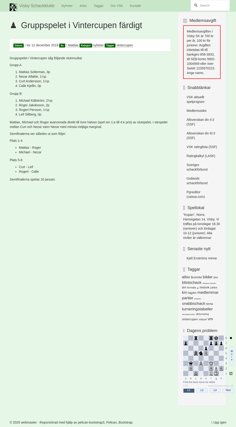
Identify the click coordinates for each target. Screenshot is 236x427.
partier (187, 298)
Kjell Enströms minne (202, 258)
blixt (215, 277)
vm (210, 319)
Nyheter (67, 6)
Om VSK (116, 6)
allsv (186, 277)
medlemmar (208, 292)
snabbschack (193, 303)
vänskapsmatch (188, 314)
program (197, 299)
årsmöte (196, 277)
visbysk (203, 319)
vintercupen (124, 45)
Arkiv (83, 6)
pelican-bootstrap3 (91, 422)
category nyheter (209, 283)
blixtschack (192, 282)
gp (198, 288)
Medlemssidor (197, 111)
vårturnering (202, 314)
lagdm (192, 292)
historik (204, 287)
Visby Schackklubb (32, 7)
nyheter (98, 45)
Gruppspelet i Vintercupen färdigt (81, 25)
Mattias (72, 45)
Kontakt (135, 6)
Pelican (111, 422)
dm (184, 287)
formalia (191, 287)
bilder (207, 277)
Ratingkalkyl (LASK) (201, 156)
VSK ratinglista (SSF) (202, 147)
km (184, 292)
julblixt (213, 287)
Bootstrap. (126, 422)
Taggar (98, 6)
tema (209, 303)
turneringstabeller (197, 309)
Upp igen (219, 422)
